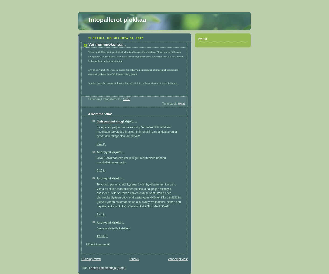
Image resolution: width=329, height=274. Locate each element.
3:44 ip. (101, 214)
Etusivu (134, 259)
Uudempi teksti (91, 259)
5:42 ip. (101, 144)
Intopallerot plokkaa (117, 19)
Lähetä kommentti (98, 244)
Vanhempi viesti (178, 259)
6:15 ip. (101, 170)
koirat (181, 103)
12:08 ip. (102, 236)
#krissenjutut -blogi (110, 121)
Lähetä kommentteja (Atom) (107, 268)
